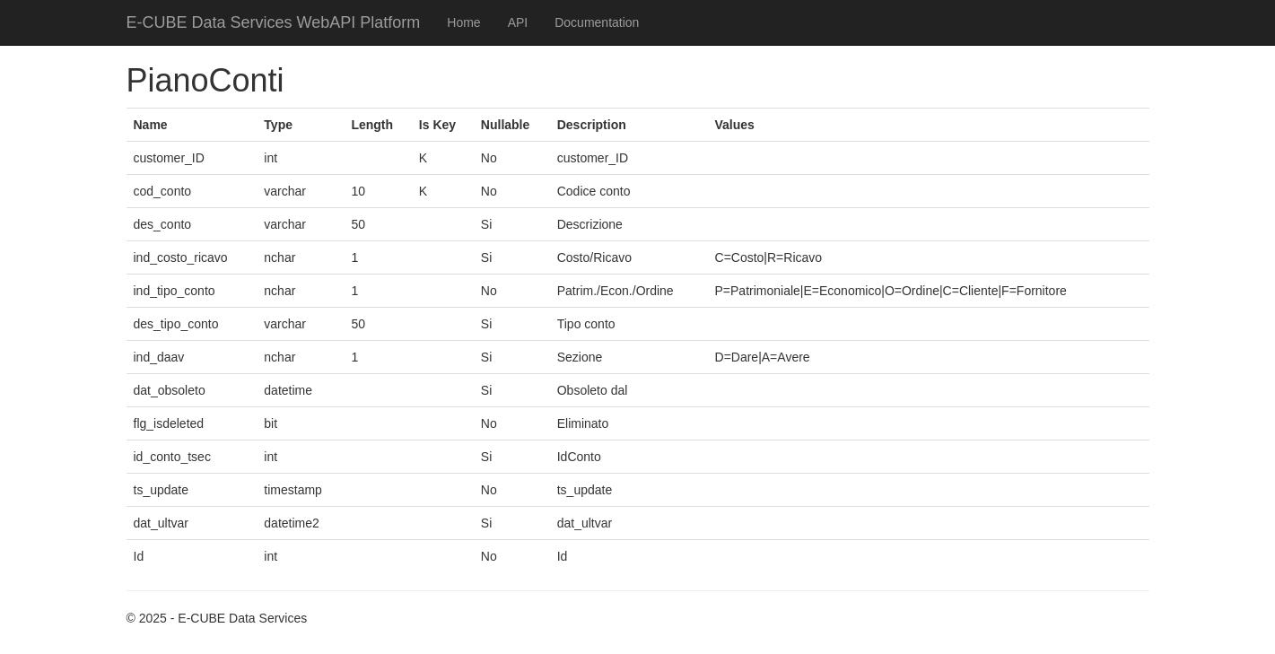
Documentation (597, 22)
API (518, 22)
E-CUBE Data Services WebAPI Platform (274, 22)
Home (463, 22)
